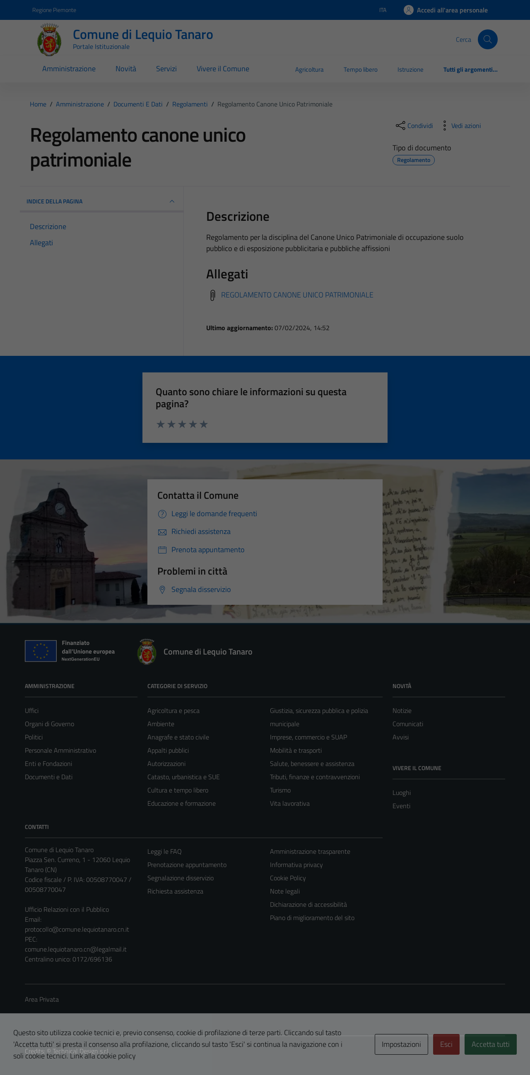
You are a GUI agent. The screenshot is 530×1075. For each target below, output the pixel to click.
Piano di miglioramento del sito (312, 918)
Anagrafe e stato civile (178, 737)
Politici (34, 737)
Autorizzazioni (166, 763)
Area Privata (42, 999)
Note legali (285, 891)
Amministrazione (69, 68)
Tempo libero (361, 69)
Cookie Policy (288, 878)
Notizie (402, 710)
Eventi (401, 806)
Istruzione (411, 69)
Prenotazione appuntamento (186, 865)
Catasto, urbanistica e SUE (183, 777)
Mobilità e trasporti (296, 750)
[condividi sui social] (414, 125)
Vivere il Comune (223, 68)
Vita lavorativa (290, 803)
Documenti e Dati (48, 777)
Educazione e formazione (181, 803)
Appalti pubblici (168, 750)
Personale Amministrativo (60, 750)
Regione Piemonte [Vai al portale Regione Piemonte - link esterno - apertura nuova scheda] (54, 9)
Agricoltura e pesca (173, 710)
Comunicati (408, 724)
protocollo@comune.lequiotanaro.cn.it (77, 929)
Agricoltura (309, 69)
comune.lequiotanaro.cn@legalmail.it (76, 949)
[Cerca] (488, 39)
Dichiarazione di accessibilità (308, 904)
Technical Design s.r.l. (81, 1051)
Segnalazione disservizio (180, 878)
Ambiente (160, 724)
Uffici (32, 710)
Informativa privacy (296, 865)
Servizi (166, 68)
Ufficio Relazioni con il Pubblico (67, 909)
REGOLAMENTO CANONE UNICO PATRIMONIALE (297, 294)
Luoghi (402, 792)
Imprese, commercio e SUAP (308, 737)
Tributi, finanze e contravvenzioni (315, 777)
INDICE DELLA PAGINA (101, 201)
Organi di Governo (49, 724)
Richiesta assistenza (175, 891)
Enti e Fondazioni (48, 763)
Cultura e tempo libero (177, 790)
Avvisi (401, 737)
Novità (126, 68)
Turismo (280, 790)
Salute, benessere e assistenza (312, 763)
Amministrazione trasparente (310, 851)
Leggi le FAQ (164, 851)
